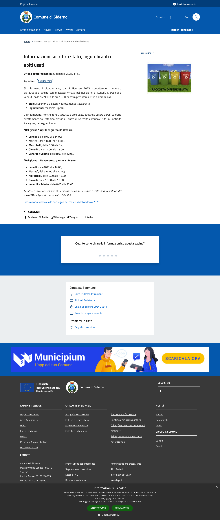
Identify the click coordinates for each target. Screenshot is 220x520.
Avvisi (159, 425)
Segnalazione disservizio (78, 469)
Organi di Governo (29, 414)
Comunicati (162, 420)
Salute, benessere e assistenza (126, 436)
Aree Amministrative (31, 420)
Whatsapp (58, 217)
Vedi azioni (148, 53)
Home (27, 41)
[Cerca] (196, 17)
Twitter (43, 217)
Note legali (116, 480)
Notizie (159, 414)
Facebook (30, 217)
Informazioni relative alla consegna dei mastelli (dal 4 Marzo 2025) (62, 202)
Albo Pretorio (117, 469)
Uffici (23, 425)
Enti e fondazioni (29, 431)
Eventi (159, 446)
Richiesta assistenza (75, 480)
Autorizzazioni (118, 442)
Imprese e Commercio (76, 425)
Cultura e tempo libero (77, 420)
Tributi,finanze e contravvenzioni (128, 425)
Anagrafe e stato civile (77, 414)
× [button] (216, 487)
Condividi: (32, 212)
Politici (23, 436)
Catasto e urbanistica (76, 431)
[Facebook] (169, 17)
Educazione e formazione (123, 414)
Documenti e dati (29, 447)
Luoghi (159, 440)
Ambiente (116, 431)
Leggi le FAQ (71, 474)
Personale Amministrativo (33, 442)
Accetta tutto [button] (98, 508)
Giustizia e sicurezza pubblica (126, 420)
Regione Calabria (29, 4)
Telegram (72, 217)
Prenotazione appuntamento (80, 463)
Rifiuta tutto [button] (122, 508)
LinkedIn (86, 217)
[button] (110, 514)
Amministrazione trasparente (126, 463)
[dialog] (110, 502)
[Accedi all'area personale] (184, 4)
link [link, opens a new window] (139, 501)
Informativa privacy (121, 474)
